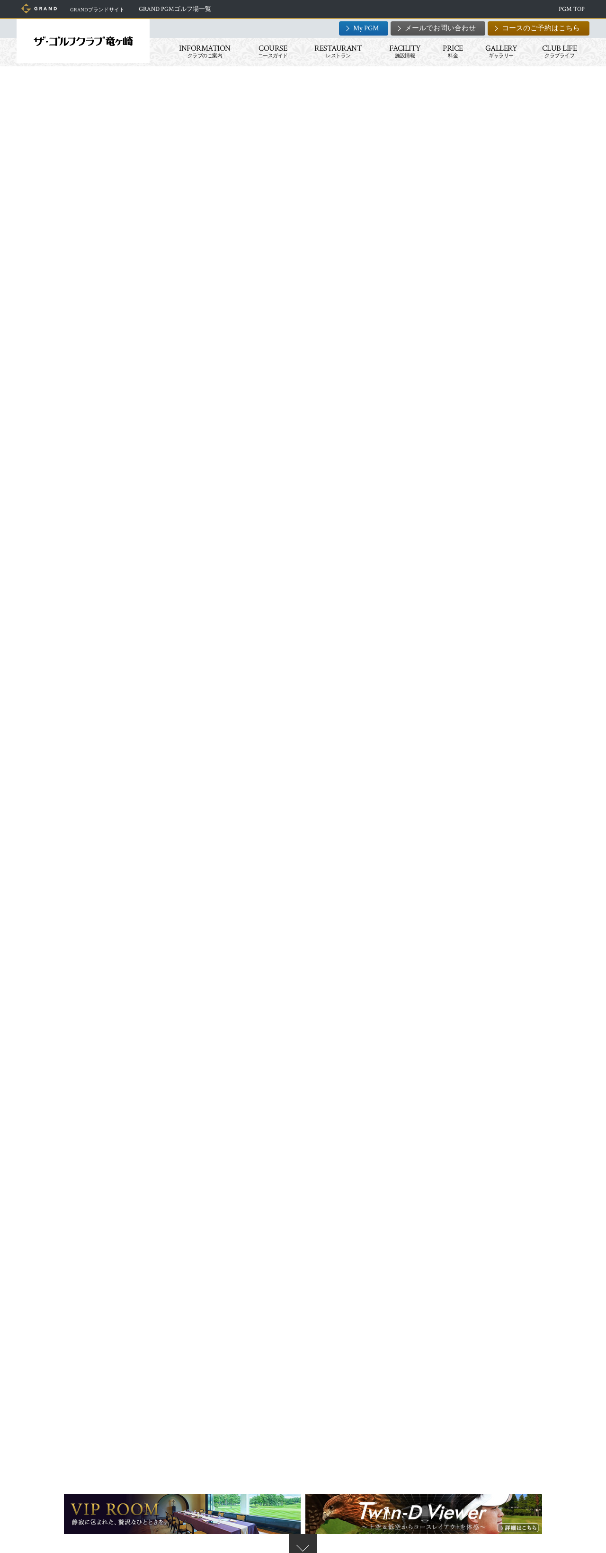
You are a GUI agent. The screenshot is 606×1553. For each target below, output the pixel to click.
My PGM (363, 28)
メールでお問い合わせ (437, 28)
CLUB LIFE (557, 51)
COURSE (270, 51)
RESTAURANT (335, 51)
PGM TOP (569, 9)
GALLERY (499, 51)
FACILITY (402, 51)
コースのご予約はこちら (538, 28)
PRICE (450, 51)
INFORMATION (202, 51)
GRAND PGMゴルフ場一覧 (188, 9)
